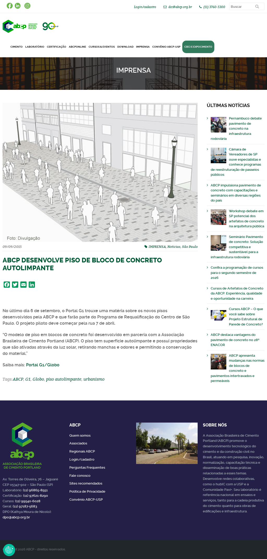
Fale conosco (79, 476)
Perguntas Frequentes (87, 467)
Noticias (173, 246)
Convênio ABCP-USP (166, 46)
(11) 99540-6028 (27, 501)
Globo (38, 379)
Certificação (56, 46)
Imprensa (143, 46)
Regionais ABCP (82, 451)
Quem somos (79, 435)
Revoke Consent (9, 549)
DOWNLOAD (125, 46)
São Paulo (190, 246)
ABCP (18, 379)
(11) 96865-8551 (35, 490)
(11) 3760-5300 (214, 7)
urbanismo (94, 379)
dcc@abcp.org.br (180, 7)
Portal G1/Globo (42, 364)
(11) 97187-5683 (25, 506)
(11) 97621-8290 (35, 496)
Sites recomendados (85, 483)
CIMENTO (16, 46)
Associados (78, 443)
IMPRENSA (157, 246)
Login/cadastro (145, 7)
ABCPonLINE (77, 46)
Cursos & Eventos (102, 46)
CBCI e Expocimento (198, 46)
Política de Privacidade (87, 491)
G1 (28, 379)
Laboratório (34, 46)
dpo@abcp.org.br (16, 517)
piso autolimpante (63, 379)
